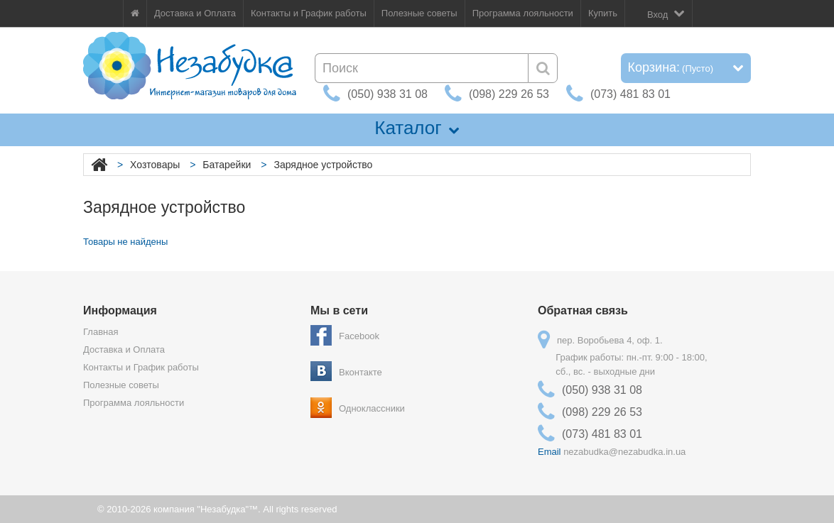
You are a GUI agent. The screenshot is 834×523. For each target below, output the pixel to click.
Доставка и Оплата (195, 13)
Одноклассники (372, 408)
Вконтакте (360, 372)
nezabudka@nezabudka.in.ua (624, 451)
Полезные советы (419, 13)
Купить (602, 13)
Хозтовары (155, 164)
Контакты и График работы (309, 13)
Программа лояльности (522, 13)
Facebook (359, 336)
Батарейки (226, 164)
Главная (100, 331)
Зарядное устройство (323, 164)
